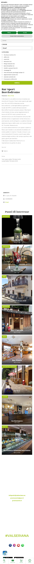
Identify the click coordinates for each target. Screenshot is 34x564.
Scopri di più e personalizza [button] (17, 36)
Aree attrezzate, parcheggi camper (14, 72)
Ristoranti (7, 61)
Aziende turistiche (9, 77)
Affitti (6, 57)
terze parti (24, 10)
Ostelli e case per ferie (10, 68)
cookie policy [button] (22, 9)
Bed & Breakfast (9, 66)
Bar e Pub (11, 95)
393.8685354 (18, 492)
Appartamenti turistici (11, 75)
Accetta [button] (25, 32)
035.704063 (18, 490)
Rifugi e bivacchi (9, 64)
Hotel (6, 59)
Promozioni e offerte (10, 79)
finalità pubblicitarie (5, 17)
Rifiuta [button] (9, 32)
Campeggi (7, 70)
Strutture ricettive (10, 55)
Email (7, 202)
